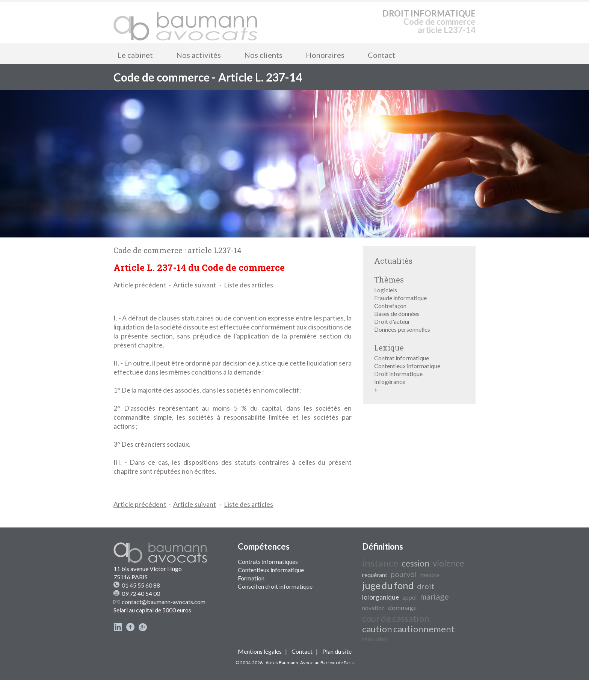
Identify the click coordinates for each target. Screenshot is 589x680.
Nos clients (263, 54)
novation (373, 607)
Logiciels (385, 289)
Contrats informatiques (268, 561)
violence (448, 563)
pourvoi (404, 574)
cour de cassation (395, 618)
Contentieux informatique (407, 365)
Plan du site (337, 651)
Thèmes (389, 279)
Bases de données (397, 313)
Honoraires (325, 54)
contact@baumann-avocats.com (163, 601)
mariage (434, 596)
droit (425, 586)
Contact (381, 54)
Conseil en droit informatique (275, 586)
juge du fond (388, 585)
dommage (402, 608)
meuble (429, 574)
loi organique (380, 597)
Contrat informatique (401, 357)
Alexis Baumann (282, 662)
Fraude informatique (400, 297)
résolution (374, 639)
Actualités (393, 261)
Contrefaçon (390, 305)
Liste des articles (248, 285)
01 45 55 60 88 (141, 585)
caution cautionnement (408, 628)
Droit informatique (398, 373)
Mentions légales (260, 651)
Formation (251, 578)
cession (415, 563)
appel (409, 597)
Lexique (389, 347)
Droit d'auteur (392, 321)
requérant (374, 574)
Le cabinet (135, 54)
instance (380, 562)
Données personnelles (402, 329)
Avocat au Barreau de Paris (327, 662)
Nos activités (198, 54)
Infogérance (389, 381)
